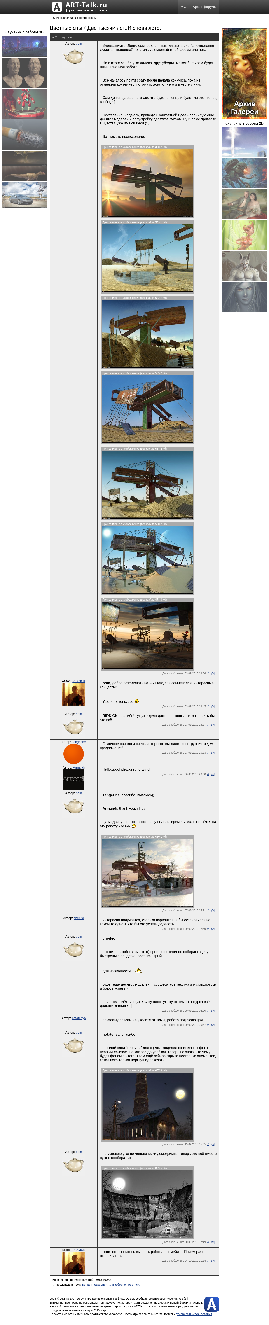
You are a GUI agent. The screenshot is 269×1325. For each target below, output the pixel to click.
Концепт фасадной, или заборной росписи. (111, 1285)
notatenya (79, 1018)
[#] (207, 673)
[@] (212, 673)
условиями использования (194, 1314)
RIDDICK (78, 681)
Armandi (79, 767)
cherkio (79, 918)
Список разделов (64, 18)
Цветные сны (87, 18)
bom (79, 43)
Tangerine (79, 742)
